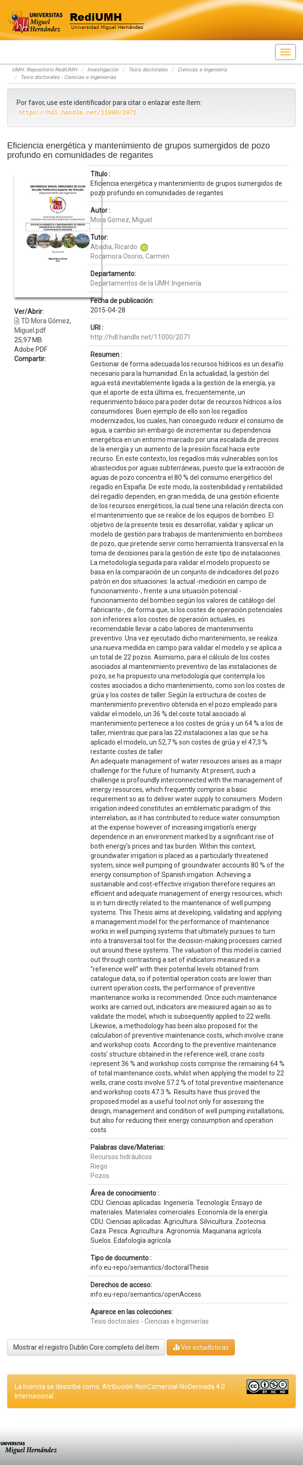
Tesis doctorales (148, 70)
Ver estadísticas (201, 1347)
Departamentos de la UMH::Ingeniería (145, 283)
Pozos (99, 1175)
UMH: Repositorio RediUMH (44, 70)
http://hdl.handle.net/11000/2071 (140, 337)
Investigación (102, 70)
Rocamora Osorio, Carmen (129, 256)
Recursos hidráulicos (121, 1157)
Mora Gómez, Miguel (121, 220)
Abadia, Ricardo (113, 247)
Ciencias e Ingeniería (202, 70)
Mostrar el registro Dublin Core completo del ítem (86, 1347)
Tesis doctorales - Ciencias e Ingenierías (68, 77)
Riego (98, 1166)
